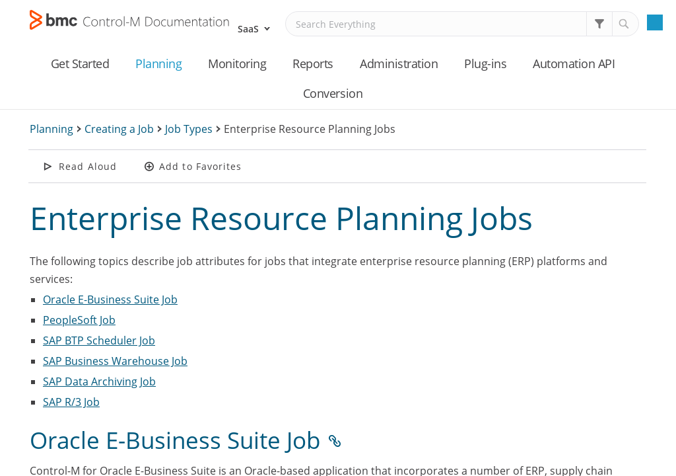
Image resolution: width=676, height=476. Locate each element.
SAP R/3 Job (71, 402)
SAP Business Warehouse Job (115, 361)
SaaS (248, 28)
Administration (399, 63)
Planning (158, 63)
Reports (312, 63)
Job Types (189, 129)
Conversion (332, 93)
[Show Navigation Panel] (655, 22)
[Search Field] (462, 23)
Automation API (574, 63)
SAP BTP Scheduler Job (99, 340)
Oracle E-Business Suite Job (110, 299)
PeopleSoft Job (79, 320)
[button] (599, 23)
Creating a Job (119, 129)
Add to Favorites (200, 166)
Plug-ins (485, 63)
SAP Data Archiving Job (99, 381)
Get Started (80, 63)
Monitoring (237, 63)
